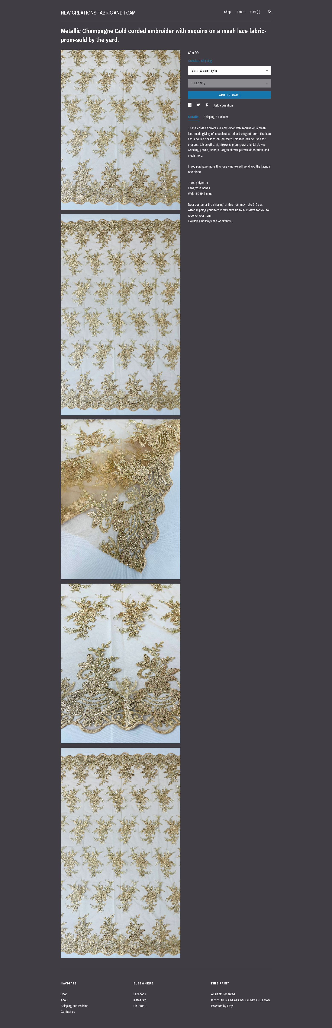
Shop (227, 11)
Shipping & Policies (216, 116)
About (240, 11)
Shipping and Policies (74, 1005)
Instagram (139, 1000)
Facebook (139, 994)
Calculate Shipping (200, 60)
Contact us (68, 1011)
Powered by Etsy (222, 1005)
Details (193, 116)
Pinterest (139, 1005)
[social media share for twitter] (199, 105)
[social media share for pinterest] (207, 105)
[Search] (269, 12)
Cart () (255, 11)
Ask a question (223, 105)
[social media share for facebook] (190, 105)
